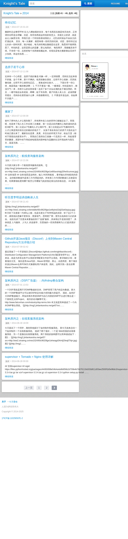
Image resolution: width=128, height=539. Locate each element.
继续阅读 (9, 58)
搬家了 (9, 111)
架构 (7, 160)
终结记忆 (10, 22)
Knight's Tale (11, 13)
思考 (7, 202)
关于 (4, 402)
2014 (25, 13)
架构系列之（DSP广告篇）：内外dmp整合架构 (34, 280)
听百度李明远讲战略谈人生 (22, 197)
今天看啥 (13, 402)
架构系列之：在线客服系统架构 (24, 318)
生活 (7, 27)
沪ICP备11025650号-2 (12, 418)
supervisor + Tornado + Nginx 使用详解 (29, 356)
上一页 (29, 387)
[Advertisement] (104, 29)
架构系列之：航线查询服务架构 (24, 155)
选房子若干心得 (15, 67)
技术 (7, 247)
